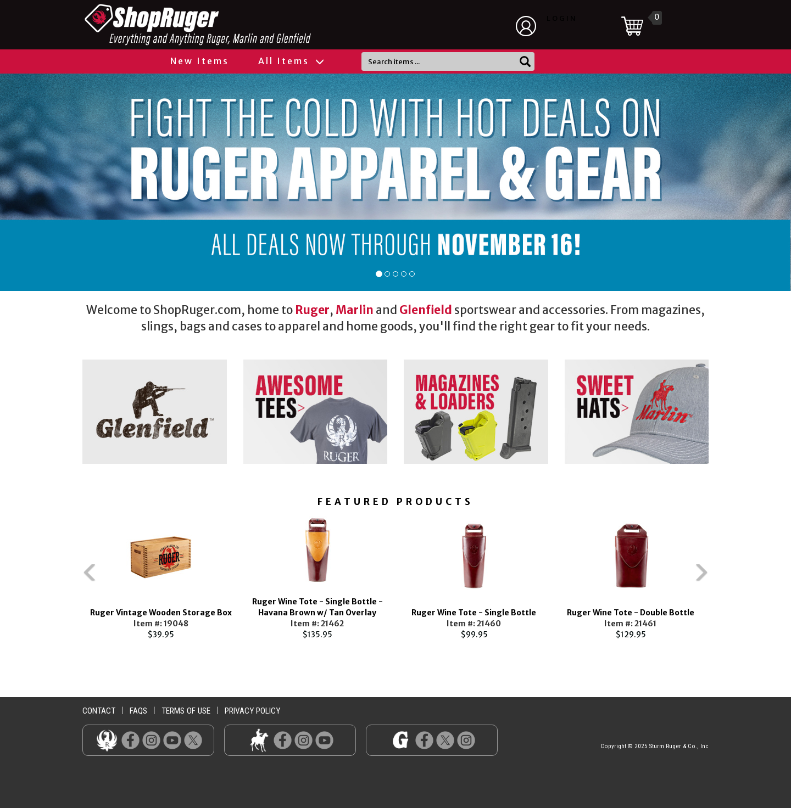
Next (725, 577)
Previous (65, 577)
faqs (138, 711)
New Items (199, 60)
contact (98, 711)
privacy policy (252, 711)
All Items (290, 60)
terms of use (185, 711)
